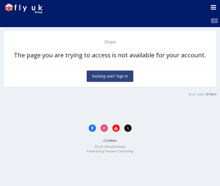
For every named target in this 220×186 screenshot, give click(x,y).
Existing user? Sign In (110, 76)
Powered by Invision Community (110, 151)
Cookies (110, 140)
